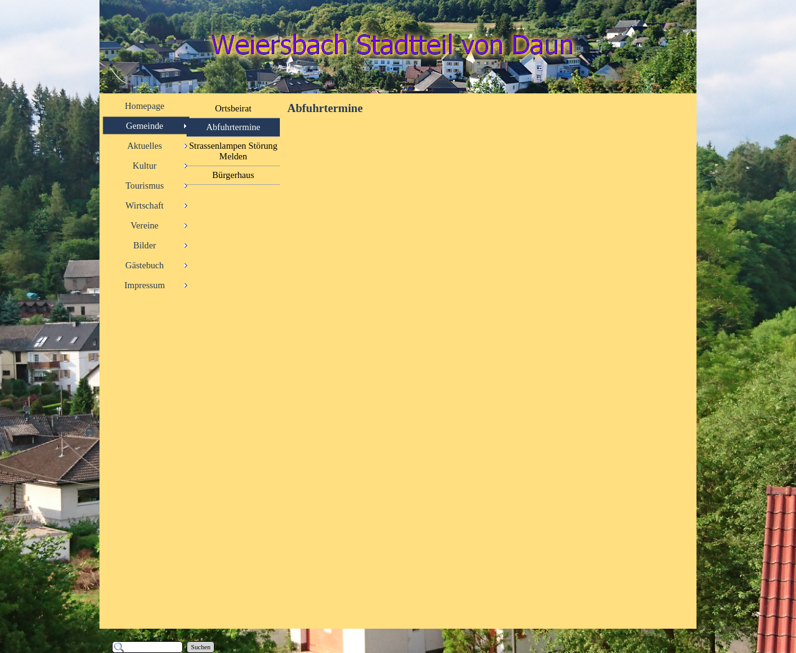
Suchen (200, 647)
